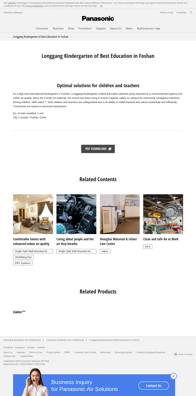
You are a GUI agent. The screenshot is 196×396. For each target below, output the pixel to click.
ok (101, 5)
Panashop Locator (123, 352)
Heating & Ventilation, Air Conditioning (22, 339)
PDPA (67, 352)
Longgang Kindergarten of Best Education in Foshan (115, 339)
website (12, 2)
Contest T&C (9, 356)
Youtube (31, 347)
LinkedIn (41, 347)
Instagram (20, 347)
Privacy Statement (34, 5)
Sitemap (21, 352)
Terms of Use (35, 352)
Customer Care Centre (85, 352)
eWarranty (105, 352)
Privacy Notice (53, 352)
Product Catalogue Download (151, 352)
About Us (7, 352)
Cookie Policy (26, 356)
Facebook (8, 347)
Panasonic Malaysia (13, 12)
